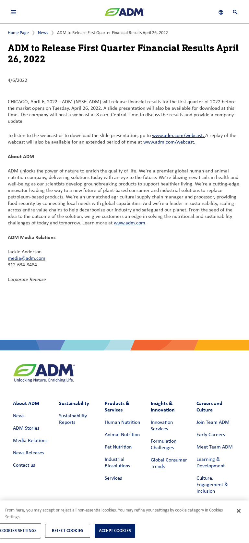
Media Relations (30, 440)
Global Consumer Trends (169, 463)
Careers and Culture (209, 406)
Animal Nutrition (122, 434)
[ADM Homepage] (124, 14)
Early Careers (210, 434)
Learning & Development (210, 463)
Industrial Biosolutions (117, 463)
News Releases (28, 453)
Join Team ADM (213, 422)
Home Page (18, 33)
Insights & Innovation (163, 406)
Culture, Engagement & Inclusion (212, 485)
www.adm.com (129, 223)
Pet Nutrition (118, 447)
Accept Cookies (115, 530)
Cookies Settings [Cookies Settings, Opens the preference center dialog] (18, 530)
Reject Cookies (67, 530)
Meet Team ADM (214, 447)
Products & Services (117, 406)
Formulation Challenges (163, 444)
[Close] (238, 511)
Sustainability (74, 403)
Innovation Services (162, 426)
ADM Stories (26, 428)
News (43, 33)
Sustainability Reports (73, 419)
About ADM (26, 403)
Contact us (24, 465)
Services (113, 478)
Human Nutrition (122, 422)
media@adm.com (26, 258)
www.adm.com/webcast (177, 135)
